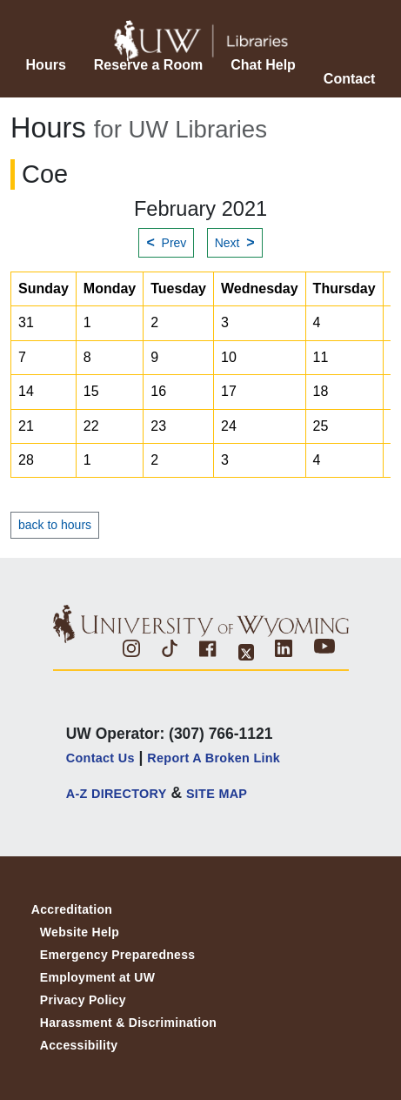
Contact (350, 78)
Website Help (79, 932)
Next (235, 242)
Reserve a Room (148, 64)
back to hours (54, 525)
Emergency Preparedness (118, 955)
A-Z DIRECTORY (116, 794)
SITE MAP (216, 794)
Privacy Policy (83, 1000)
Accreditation (71, 909)
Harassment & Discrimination (128, 1023)
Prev (166, 242)
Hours (46, 64)
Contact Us (100, 758)
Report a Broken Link (213, 758)
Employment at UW (97, 977)
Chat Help (263, 64)
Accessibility (79, 1045)
